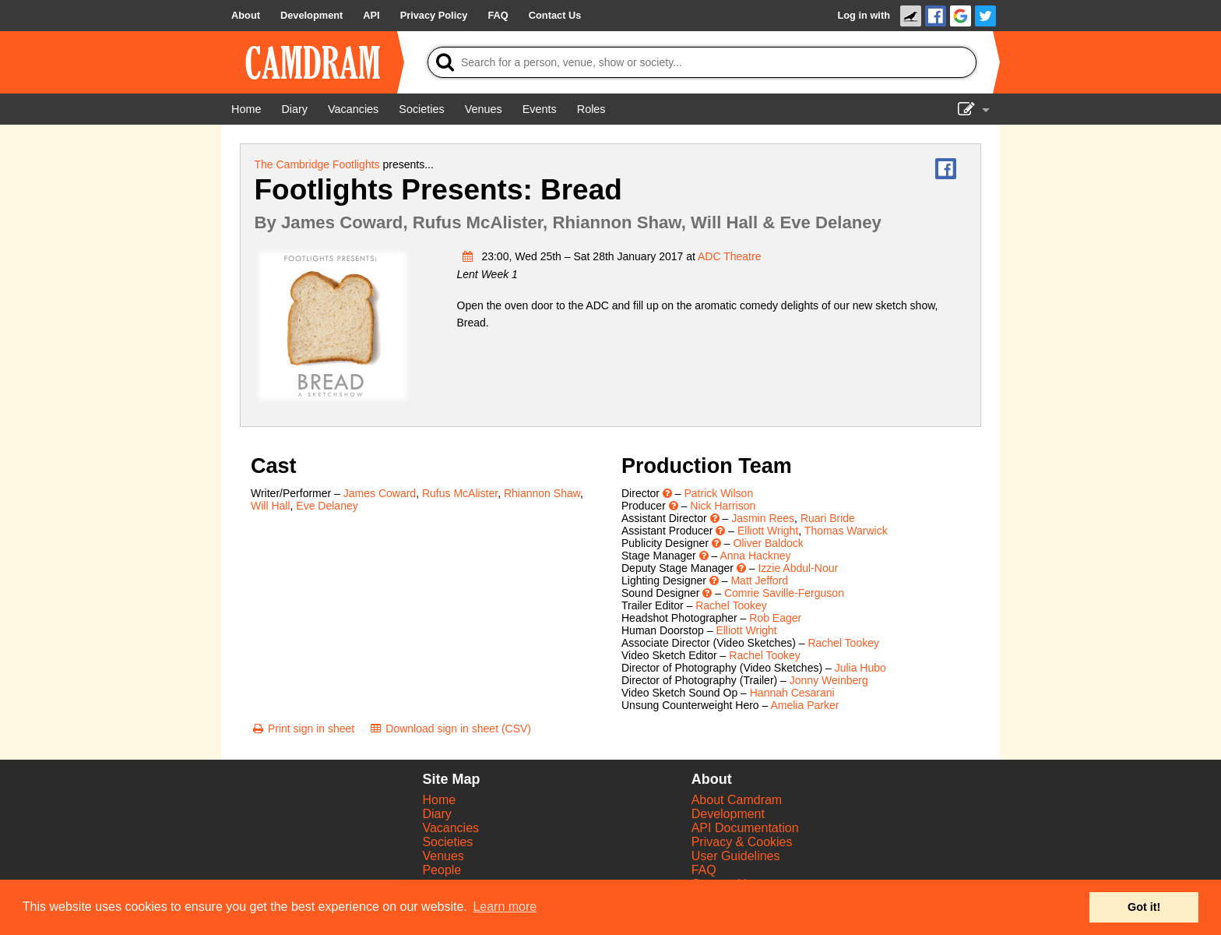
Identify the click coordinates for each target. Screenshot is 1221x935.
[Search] (702, 62)
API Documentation (745, 827)
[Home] (246, 109)
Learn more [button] (505, 906)
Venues (442, 856)
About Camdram (737, 799)
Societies (447, 842)
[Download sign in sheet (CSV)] (449, 728)
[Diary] (294, 109)
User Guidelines (735, 856)
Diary (436, 813)
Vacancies (450, 827)
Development (728, 813)
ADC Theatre (729, 256)
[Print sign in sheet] (302, 728)
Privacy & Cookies (742, 842)
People (441, 870)
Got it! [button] (1144, 907)
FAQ (703, 870)
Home (439, 799)
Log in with (863, 15)
